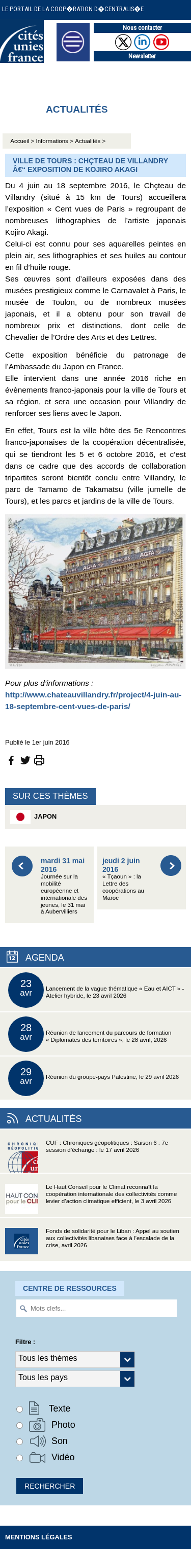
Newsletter (142, 56)
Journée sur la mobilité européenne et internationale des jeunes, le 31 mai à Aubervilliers (64, 886)
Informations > (54, 141)
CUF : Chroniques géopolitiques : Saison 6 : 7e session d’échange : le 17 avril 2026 (86, 1156)
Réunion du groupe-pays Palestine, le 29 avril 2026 (93, 1078)
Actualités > (90, 141)
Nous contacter (142, 27)
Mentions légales (38, 1537)
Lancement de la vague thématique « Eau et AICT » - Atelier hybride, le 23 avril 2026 (96, 990)
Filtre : (25, 1342)
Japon (33, 817)
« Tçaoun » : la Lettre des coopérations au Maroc (123, 879)
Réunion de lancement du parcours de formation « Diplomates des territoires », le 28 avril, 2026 (89, 1034)
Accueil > (23, 141)
